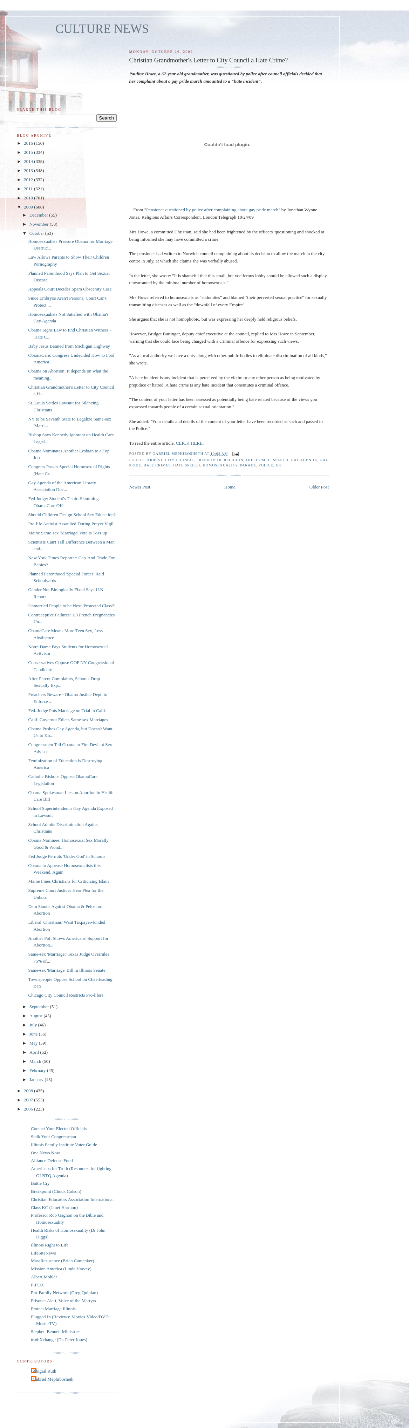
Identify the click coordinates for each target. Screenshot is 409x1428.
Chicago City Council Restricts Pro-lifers (65, 995)
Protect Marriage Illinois (53, 1308)
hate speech (186, 465)
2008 (29, 1090)
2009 (29, 207)
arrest (155, 460)
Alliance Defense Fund (52, 1160)
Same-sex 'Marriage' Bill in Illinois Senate (66, 970)
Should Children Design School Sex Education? (72, 514)
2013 (29, 170)
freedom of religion (220, 460)
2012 (29, 179)
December (39, 215)
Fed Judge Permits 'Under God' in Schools (66, 856)
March (35, 1061)
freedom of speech (267, 460)
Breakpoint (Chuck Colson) (56, 1191)
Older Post (319, 487)
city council (179, 460)
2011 (29, 188)
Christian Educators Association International (72, 1199)
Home (230, 487)
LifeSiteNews (43, 1253)
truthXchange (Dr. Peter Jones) (59, 1339)
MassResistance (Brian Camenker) (62, 1260)
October (37, 233)
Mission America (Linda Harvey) (61, 1268)
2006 (29, 1109)
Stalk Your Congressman (53, 1136)
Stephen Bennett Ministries (56, 1331)
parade (248, 465)
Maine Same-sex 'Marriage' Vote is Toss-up (67, 532)
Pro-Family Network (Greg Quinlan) (64, 1292)
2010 (29, 197)
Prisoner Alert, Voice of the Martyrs (63, 1300)
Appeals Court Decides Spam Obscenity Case (69, 289)
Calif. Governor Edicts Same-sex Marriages (68, 719)
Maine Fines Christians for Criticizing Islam (68, 881)
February (38, 1070)
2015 (29, 152)
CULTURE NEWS (102, 29)
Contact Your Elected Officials (59, 1128)
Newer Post (139, 487)
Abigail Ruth (44, 1371)
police (266, 465)
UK (279, 465)
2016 (29, 143)
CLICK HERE (189, 443)
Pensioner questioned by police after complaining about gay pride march (212, 209)
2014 (29, 161)
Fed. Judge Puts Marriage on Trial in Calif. (67, 710)
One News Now (45, 1152)
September (39, 1006)
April (34, 1052)
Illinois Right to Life (49, 1245)
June (34, 1034)
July (33, 1024)
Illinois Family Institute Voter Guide (64, 1144)
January (37, 1079)
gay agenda (304, 460)
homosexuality (220, 465)
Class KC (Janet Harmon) (54, 1207)
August (36, 1015)
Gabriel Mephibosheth (53, 1379)
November (39, 224)
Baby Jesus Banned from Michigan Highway (69, 346)
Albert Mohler (44, 1276)
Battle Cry (40, 1183)
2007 (29, 1099)
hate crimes (157, 465)
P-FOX (37, 1284)
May (34, 1043)
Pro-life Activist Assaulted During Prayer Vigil (70, 523)
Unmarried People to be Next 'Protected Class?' (71, 605)
